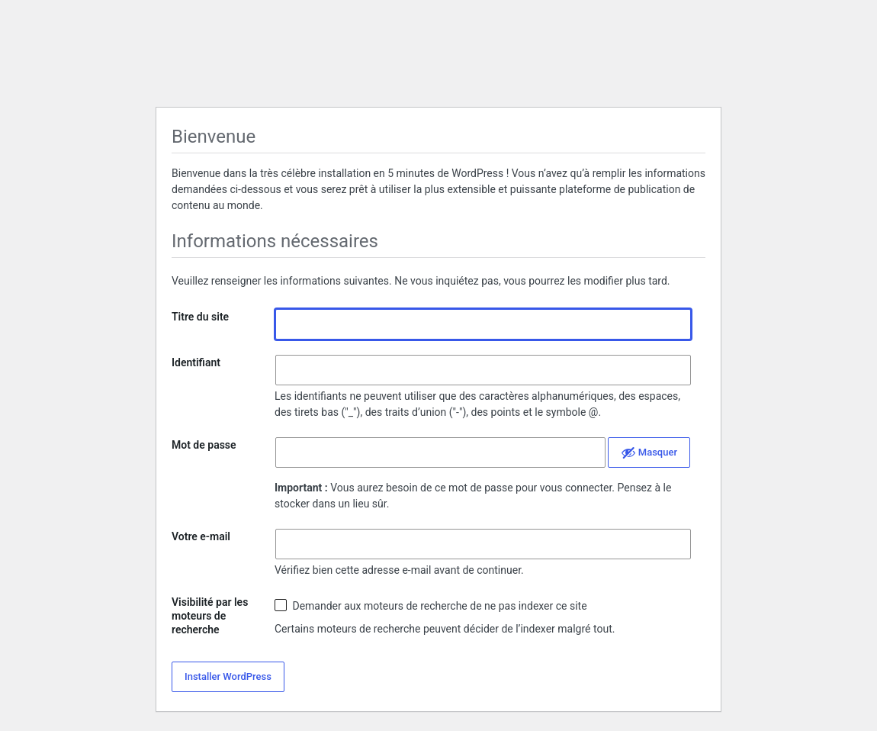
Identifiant (196, 362)
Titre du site (200, 317)
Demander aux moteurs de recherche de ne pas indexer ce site (431, 605)
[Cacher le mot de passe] (649, 452)
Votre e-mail (201, 536)
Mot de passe (204, 445)
